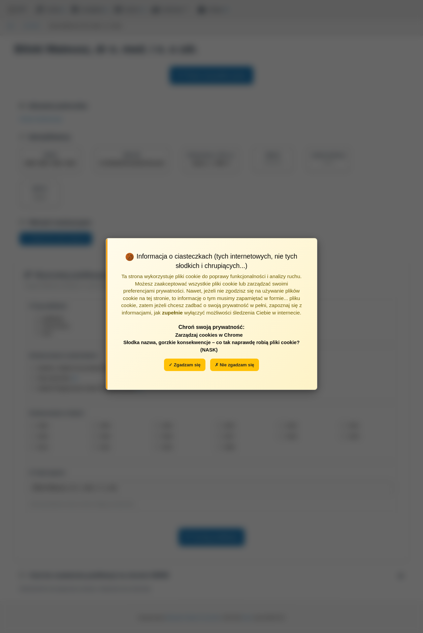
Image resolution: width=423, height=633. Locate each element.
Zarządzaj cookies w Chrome (209, 335)
